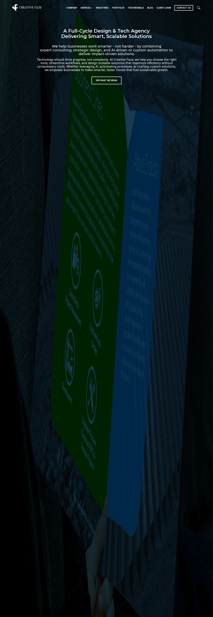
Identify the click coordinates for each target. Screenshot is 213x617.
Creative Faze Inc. (27, 7)
